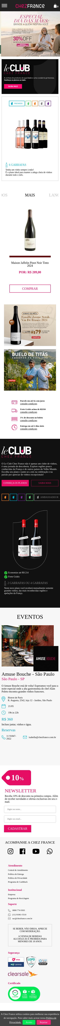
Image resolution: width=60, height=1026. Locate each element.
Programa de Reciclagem (18, 898)
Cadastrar (17, 828)
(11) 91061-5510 (17, 914)
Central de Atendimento (18, 870)
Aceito (29, 1022)
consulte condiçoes (28, 404)
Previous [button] (8, 34)
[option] (29, 138)
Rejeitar (43, 1022)
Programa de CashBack (18, 882)
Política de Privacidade (17, 878)
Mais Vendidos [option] (30, 195)
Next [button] (52, 34)
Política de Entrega (16, 874)
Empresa (11, 894)
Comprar (30, 288)
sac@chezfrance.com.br (20, 918)
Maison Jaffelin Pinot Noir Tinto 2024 (30, 264)
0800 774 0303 (18, 910)
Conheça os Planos (15, 483)
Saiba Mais (44, 483)
